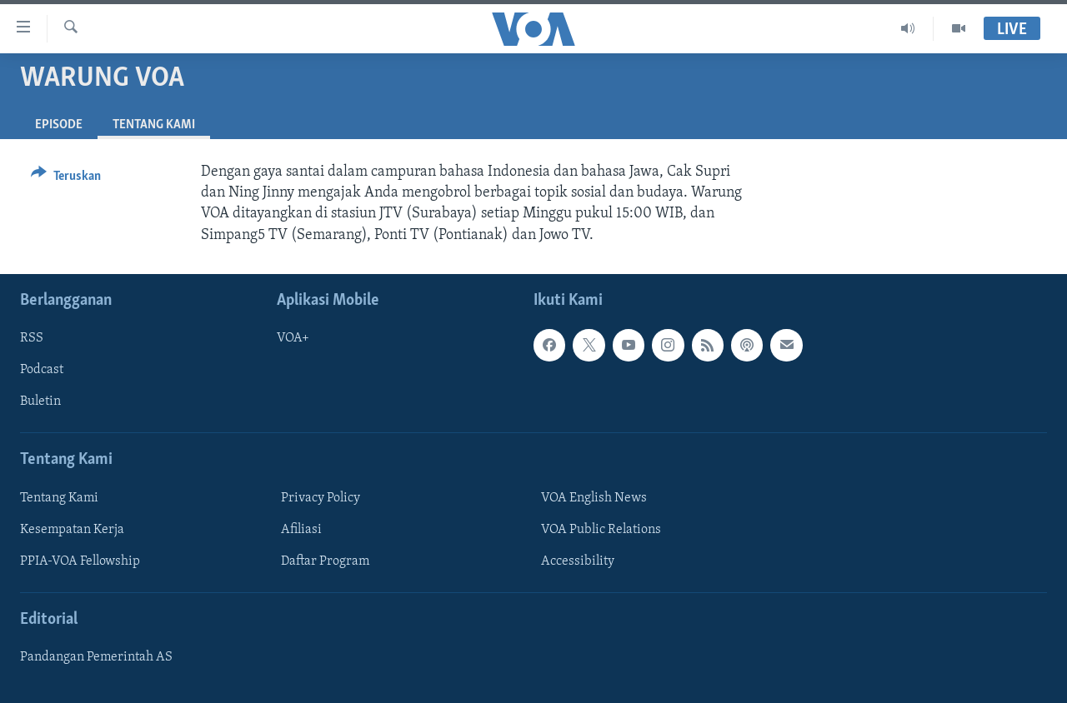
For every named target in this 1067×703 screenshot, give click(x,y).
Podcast (41, 369)
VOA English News (594, 498)
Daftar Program (325, 561)
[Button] (66, 179)
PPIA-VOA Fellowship (80, 561)
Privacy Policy (320, 498)
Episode (59, 125)
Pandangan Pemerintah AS (96, 657)
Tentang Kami (59, 498)
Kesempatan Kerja (72, 529)
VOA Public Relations (601, 529)
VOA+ (293, 338)
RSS (31, 338)
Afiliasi (301, 529)
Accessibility (577, 561)
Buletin (40, 401)
